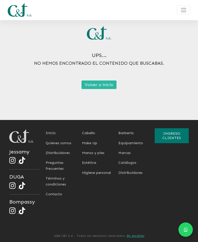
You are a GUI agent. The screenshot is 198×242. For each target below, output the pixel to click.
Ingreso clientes (171, 135)
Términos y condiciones (56, 181)
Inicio (51, 133)
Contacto (54, 194)
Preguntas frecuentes (55, 165)
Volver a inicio (99, 84)
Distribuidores (58, 153)
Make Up (89, 143)
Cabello (88, 133)
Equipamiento (130, 143)
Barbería (126, 133)
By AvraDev (135, 236)
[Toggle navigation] (183, 10)
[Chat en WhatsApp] (185, 229)
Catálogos (127, 162)
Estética (89, 162)
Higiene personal (96, 173)
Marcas (124, 153)
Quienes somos (58, 143)
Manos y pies (93, 153)
